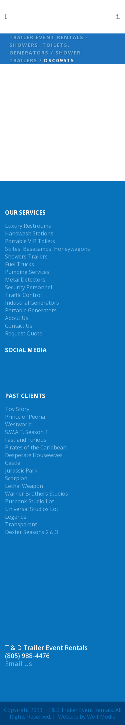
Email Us (18, 663)
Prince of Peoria (25, 416)
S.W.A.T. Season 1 (26, 432)
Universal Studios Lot (31, 509)
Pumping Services (27, 272)
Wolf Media (101, 716)
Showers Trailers (26, 256)
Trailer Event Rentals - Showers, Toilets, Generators (47, 45)
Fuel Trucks (19, 264)
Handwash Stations (29, 233)
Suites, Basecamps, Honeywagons (47, 248)
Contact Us (18, 325)
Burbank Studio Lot (29, 501)
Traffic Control (23, 295)
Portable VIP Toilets (30, 241)
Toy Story (17, 409)
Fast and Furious (25, 439)
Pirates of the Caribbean (35, 447)
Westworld (18, 424)
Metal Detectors (25, 279)
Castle (12, 463)
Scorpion (16, 478)
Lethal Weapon (24, 486)
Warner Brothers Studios (36, 493)
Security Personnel (28, 287)
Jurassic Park (21, 470)
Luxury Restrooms (28, 225)
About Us (16, 318)
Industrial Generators (32, 302)
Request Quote (23, 333)
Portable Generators (31, 310)
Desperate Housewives (34, 455)
